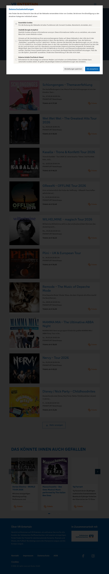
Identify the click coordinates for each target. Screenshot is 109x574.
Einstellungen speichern (73, 69)
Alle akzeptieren (92, 69)
